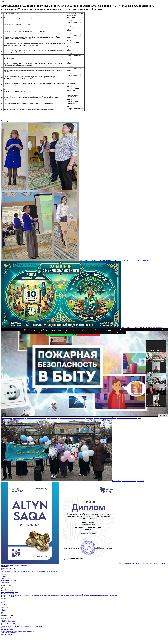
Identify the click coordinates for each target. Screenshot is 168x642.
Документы (4, 609)
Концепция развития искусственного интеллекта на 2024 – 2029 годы (21, 626)
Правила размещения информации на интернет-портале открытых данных (23, 625)
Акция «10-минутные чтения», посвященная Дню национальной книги (142, 327)
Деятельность (5, 607)
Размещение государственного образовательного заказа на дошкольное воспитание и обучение (29, 571)
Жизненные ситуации (7, 629)
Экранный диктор (6, 620)
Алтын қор (4, 576)
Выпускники (4, 573)
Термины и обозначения (8, 621)
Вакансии (3, 574)
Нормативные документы (8, 568)
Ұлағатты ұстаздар (6, 584)
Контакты (3, 610)
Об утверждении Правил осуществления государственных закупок (20, 589)
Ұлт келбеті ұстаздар (7, 578)
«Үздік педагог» (5, 582)
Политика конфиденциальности (10, 623)
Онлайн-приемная (6, 614)
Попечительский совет (7, 570)
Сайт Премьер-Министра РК (9, 632)
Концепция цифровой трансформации (12, 628)
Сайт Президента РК (7, 634)
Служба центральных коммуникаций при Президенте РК (17, 631)
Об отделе (4, 606)
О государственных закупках (9, 592)
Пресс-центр (4, 612)
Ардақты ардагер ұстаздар (8, 580)
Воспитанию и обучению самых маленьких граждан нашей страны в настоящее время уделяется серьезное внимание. (114, 260)
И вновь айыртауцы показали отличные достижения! (128, 481)
